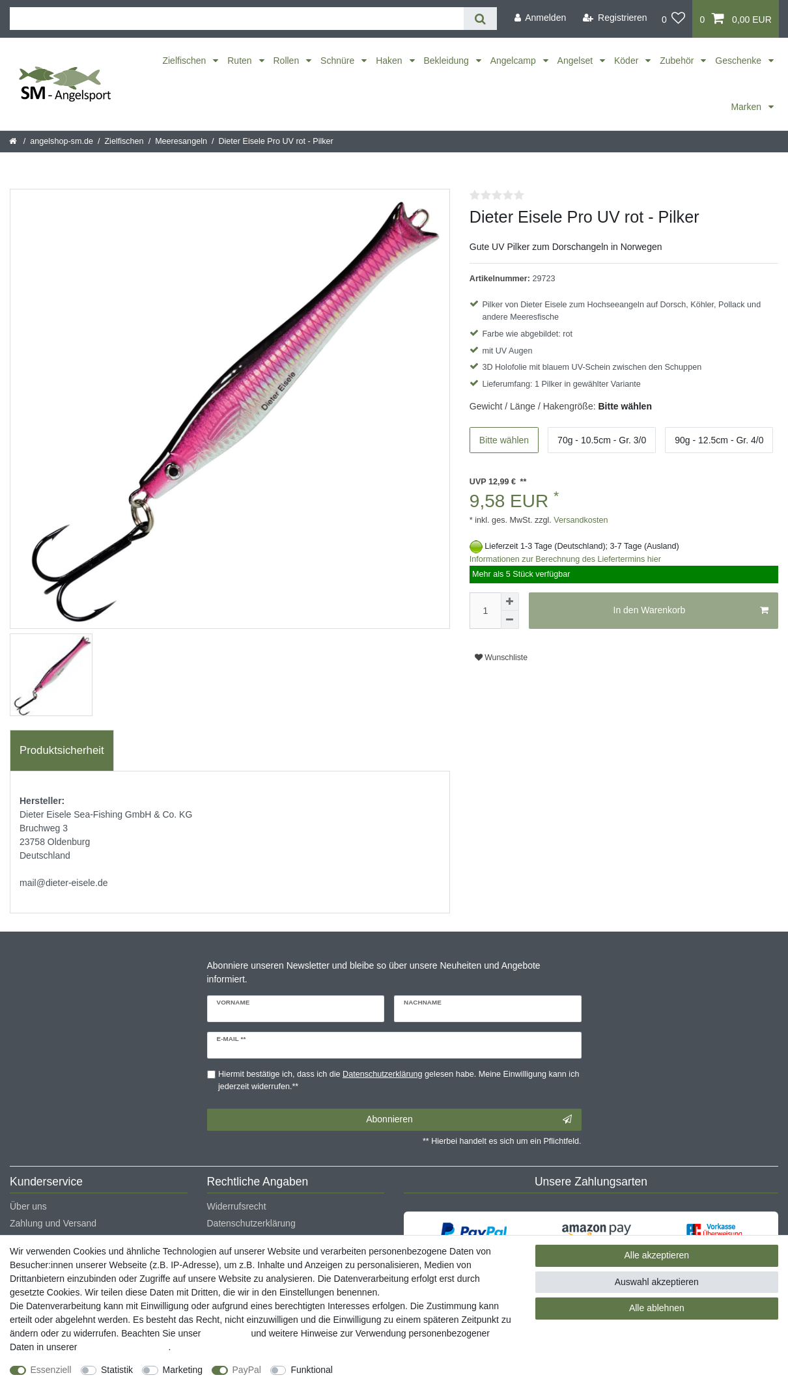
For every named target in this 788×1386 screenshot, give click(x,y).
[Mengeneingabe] (485, 610)
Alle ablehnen (656, 1308)
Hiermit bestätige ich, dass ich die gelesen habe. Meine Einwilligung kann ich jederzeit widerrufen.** (398, 1080)
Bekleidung (447, 60)
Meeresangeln (181, 141)
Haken (390, 60)
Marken (747, 107)
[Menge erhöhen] (510, 601)
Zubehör (678, 60)
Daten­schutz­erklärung (123, 1347)
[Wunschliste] (673, 19)
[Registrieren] (615, 18)
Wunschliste (501, 657)
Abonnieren (468, 1120)
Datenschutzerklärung (251, 1223)
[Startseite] (14, 141)
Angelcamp (514, 60)
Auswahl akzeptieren (657, 1282)
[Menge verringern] (510, 620)
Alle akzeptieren (657, 1255)
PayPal (246, 1370)
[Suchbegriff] (237, 18)
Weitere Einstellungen (389, 1370)
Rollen (288, 60)
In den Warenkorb (690, 611)
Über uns (28, 1206)
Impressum (225, 1333)
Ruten (240, 60)
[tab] (62, 750)
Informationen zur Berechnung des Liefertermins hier (565, 559)
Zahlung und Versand (53, 1223)
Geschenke (739, 60)
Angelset (576, 60)
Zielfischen (185, 60)
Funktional (311, 1370)
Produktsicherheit (62, 750)
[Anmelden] (540, 18)
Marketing (183, 1370)
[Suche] (480, 18)
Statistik (117, 1370)
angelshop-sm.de (61, 141)
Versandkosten (580, 520)
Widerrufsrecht (236, 1206)
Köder (627, 60)
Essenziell (51, 1370)
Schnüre (338, 60)
